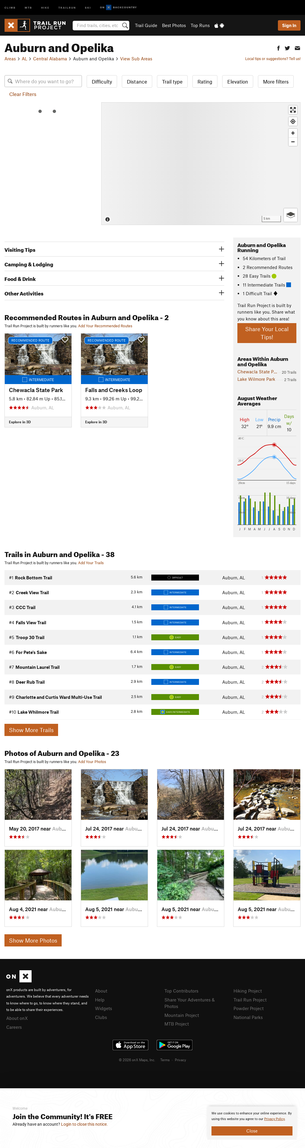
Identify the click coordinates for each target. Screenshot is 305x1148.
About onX (17, 1018)
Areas (10, 58)
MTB (28, 7)
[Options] (290, 215)
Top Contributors (181, 990)
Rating (204, 81)
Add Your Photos (92, 761)
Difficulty (102, 81)
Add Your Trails (91, 562)
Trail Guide (146, 25)
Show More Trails (31, 729)
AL (24, 58)
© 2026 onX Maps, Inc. (137, 1060)
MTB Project (176, 1023)
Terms (165, 1060)
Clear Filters (22, 94)
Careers (14, 1027)
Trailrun (67, 7)
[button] (278, 47)
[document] (251, 1123)
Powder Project (249, 1008)
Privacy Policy (274, 1119)
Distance (137, 81)
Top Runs (200, 25)
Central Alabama (50, 58)
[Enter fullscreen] (293, 110)
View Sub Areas (136, 58)
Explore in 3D (20, 422)
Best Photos (174, 25)
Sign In (289, 25)
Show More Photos (33, 940)
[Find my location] (293, 121)
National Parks (248, 1017)
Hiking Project (248, 990)
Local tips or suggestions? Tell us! (273, 58)
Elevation (237, 81)
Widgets (103, 1008)
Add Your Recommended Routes (105, 325)
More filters (276, 81)
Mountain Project (181, 1015)
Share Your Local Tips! (267, 332)
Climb (10, 7)
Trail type (172, 81)
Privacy (180, 1060)
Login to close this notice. (84, 1124)
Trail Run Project (250, 999)
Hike (45, 7)
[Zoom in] (293, 133)
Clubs (101, 1017)
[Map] (201, 164)
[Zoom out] (293, 141)
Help (100, 999)
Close (252, 1130)
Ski (88, 7)
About (101, 990)
